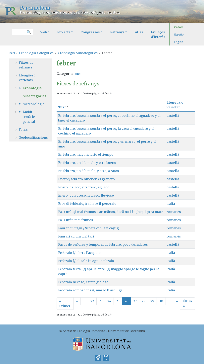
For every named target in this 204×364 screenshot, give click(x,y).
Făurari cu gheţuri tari (76, 236)
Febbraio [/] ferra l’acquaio (79, 253)
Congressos (90, 32)
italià (171, 204)
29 (152, 301)
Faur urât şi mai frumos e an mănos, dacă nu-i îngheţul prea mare (110, 212)
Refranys (117, 32)
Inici (12, 53)
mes (78, 74)
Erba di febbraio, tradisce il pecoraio (87, 204)
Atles (139, 32)
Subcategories (34, 96)
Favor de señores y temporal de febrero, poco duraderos (103, 244)
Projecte (63, 32)
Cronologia (32, 88)
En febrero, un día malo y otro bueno (87, 163)
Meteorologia (32, 104)
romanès (174, 212)
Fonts (23, 130)
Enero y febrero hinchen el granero (86, 179)
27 (135, 301)
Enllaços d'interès (158, 34)
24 (109, 301)
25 (118, 301)
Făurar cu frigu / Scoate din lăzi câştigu (89, 228)
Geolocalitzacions (30, 137)
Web (43, 32)
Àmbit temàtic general (29, 117)
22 (92, 301)
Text (63, 107)
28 (143, 301)
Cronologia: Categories (36, 53)
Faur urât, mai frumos (75, 220)
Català (178, 27)
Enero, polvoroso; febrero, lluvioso (86, 195)
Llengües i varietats (27, 77)
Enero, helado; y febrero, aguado (83, 187)
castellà (173, 116)
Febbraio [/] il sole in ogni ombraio (86, 261)
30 (161, 301)
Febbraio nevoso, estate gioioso (83, 282)
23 (100, 301)
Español (179, 34)
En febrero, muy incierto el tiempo (85, 154)
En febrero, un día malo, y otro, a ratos (88, 171)
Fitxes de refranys (26, 64)
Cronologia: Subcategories (78, 53)
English (178, 42)
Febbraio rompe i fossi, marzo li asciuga (90, 290)
